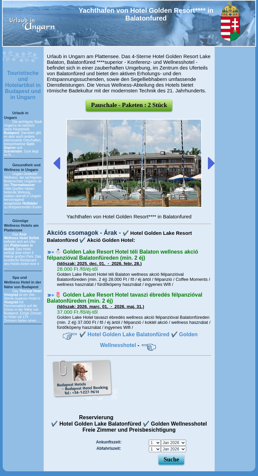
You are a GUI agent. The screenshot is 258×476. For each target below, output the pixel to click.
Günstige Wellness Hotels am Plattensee (21, 225)
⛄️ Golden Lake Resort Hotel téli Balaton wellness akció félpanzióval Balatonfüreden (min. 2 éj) (122, 255)
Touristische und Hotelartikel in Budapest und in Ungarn (23, 85)
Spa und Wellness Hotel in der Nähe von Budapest (22, 282)
